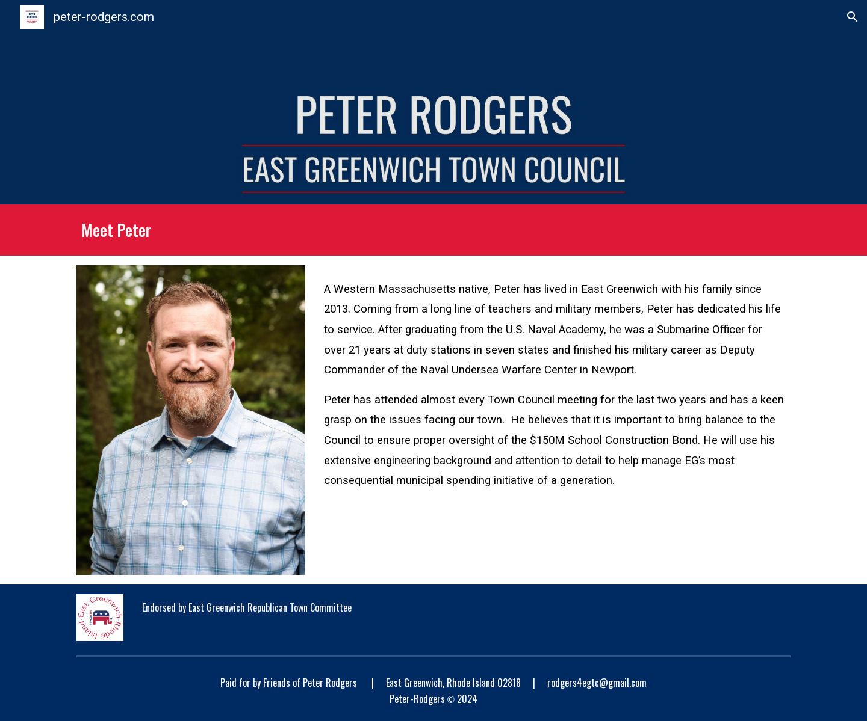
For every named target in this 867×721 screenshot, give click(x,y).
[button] (852, 16)
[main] (433, 230)
